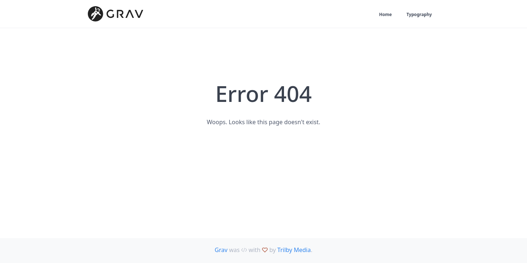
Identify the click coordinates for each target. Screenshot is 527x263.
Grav (221, 250)
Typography (416, 14)
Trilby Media (294, 250)
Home (379, 14)
